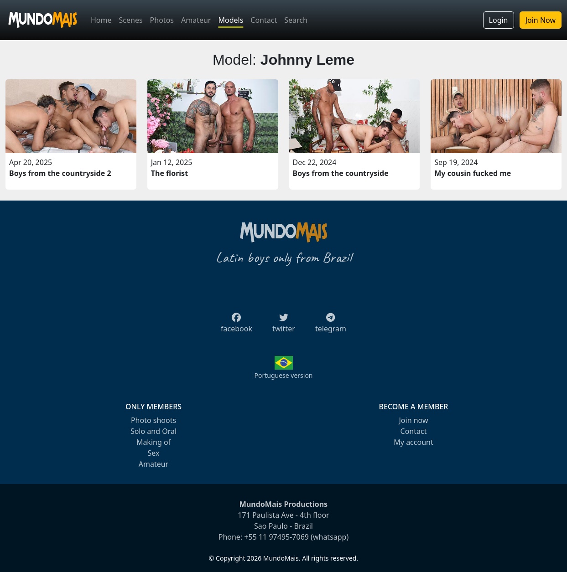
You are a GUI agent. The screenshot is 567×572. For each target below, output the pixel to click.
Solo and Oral (153, 431)
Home (101, 20)
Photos (162, 20)
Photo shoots (153, 420)
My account (413, 442)
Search (295, 20)
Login (498, 20)
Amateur (196, 20)
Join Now (540, 20)
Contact (263, 20)
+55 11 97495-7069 (276, 537)
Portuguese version (283, 375)
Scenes (131, 20)
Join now (413, 420)
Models (230, 20)
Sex (154, 453)
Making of (153, 442)
